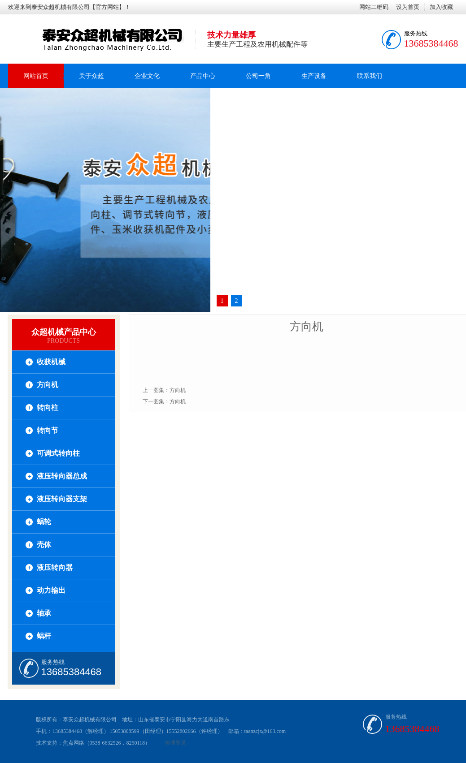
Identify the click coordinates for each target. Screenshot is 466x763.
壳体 (44, 544)
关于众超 (91, 76)
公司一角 (258, 76)
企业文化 (147, 76)
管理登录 (175, 743)
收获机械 (51, 362)
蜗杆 (44, 636)
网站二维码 (373, 7)
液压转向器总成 (62, 476)
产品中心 (202, 76)
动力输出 (51, 590)
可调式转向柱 (58, 453)
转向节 (47, 430)
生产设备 (314, 76)
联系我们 (369, 76)
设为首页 (407, 7)
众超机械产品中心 (63, 332)
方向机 (47, 384)
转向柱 (47, 407)
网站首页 (35, 76)
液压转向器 (55, 567)
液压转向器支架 (62, 499)
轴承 (44, 613)
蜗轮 (44, 522)
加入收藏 (441, 7)
